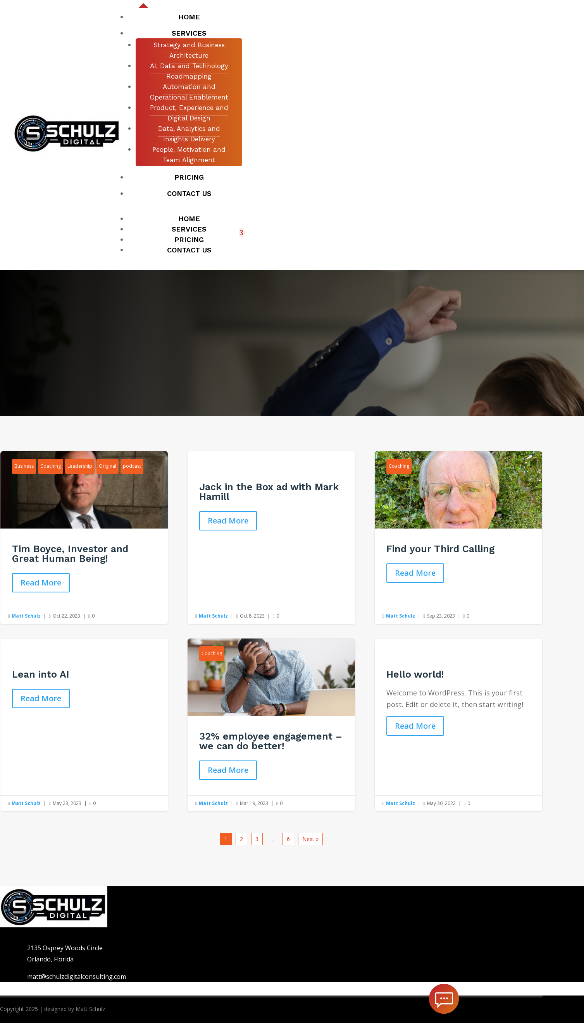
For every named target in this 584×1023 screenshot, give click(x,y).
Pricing (189, 177)
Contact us (189, 193)
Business (24, 466)
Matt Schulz (26, 616)
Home (189, 17)
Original (107, 466)
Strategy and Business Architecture (189, 50)
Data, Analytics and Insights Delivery (189, 134)
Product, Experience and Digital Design (189, 113)
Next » (310, 839)
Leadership (79, 466)
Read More (41, 582)
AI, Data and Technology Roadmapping (189, 71)
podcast (132, 466)
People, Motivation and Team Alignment (189, 155)
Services (189, 33)
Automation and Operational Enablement (189, 92)
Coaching (50, 466)
